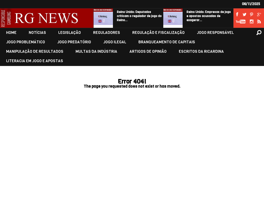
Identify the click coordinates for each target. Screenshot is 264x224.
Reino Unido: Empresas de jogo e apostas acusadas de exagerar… (208, 16)
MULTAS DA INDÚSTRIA (96, 52)
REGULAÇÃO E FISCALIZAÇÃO (158, 33)
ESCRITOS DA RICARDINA (201, 52)
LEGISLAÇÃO (69, 33)
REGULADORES (106, 33)
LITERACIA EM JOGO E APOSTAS (34, 61)
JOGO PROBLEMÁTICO (25, 42)
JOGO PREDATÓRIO (74, 42)
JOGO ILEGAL (114, 42)
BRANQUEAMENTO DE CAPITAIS (166, 42)
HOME (11, 33)
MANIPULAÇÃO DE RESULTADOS (34, 52)
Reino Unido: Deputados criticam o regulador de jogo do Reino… (139, 16)
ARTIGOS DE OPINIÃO (148, 52)
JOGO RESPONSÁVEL (215, 33)
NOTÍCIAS (37, 33)
